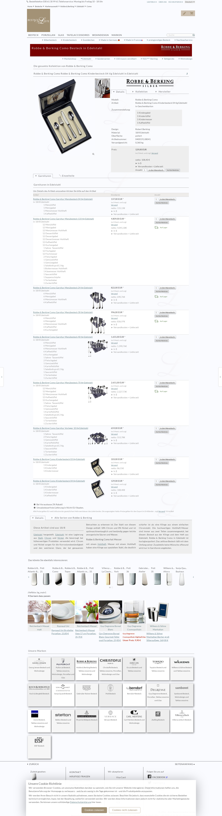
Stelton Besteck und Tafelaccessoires (63, 717)
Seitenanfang (184, 764)
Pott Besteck (110, 689)
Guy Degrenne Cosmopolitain (134, 615)
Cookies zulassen (94, 810)
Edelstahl (80, 6)
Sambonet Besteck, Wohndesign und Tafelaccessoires (181, 693)
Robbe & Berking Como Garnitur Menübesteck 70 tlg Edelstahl (70, 382)
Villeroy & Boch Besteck (181, 715)
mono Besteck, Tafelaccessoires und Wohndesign (39, 719)
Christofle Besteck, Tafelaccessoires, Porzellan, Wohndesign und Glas (110, 666)
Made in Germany (109, 40)
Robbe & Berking (67, 6)
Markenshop (70, 59)
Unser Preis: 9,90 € (132, 640)
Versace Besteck (110, 715)
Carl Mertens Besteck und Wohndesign (134, 717)
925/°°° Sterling (150, 59)
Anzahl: (139, 170)
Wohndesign (186, 59)
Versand (154, 153)
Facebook (158, 777)
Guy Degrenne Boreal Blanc (110, 615)
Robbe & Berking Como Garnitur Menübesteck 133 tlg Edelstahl (63, 219)
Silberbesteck (50, 40)
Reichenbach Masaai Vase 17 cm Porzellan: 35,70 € (85, 633)
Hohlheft (102, 544)
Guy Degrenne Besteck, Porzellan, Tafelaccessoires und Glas (158, 693)
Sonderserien (103, 59)
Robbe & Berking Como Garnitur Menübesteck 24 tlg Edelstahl (70, 287)
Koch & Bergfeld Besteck (39, 689)
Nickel (61, 538)
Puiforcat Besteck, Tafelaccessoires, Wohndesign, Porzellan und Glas (63, 668)
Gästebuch (152, 2)
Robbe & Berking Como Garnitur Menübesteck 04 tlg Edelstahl (63, 199)
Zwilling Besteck (158, 715)
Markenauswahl (51, 6)
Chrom (48, 538)
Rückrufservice (176, 2)
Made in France (133, 40)
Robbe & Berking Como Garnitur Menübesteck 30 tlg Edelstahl (70, 312)
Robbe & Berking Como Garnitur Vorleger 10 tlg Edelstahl (70, 428)
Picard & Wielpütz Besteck (86, 715)
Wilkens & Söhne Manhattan (158, 615)
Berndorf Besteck (134, 689)
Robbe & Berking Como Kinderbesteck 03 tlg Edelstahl (70, 459)
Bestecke (38, 6)
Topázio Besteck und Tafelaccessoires (158, 665)
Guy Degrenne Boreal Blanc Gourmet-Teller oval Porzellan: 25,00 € (110, 637)
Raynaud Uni (63, 613)
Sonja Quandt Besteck (63, 689)
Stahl (40, 538)
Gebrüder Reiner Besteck (86, 689)
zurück (34, 764)
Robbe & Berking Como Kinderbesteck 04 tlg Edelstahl (70, 481)
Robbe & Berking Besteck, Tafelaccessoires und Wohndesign (86, 666)
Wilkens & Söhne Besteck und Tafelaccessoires (181, 665)
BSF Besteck (39, 741)
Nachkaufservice (184, 40)
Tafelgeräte (169, 59)
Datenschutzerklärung (80, 802)
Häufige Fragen (80, 776)
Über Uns (163, 2)
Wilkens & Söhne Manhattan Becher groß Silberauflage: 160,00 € (157, 637)
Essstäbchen (89, 40)
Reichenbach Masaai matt (39, 615)
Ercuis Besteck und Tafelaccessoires (134, 665)
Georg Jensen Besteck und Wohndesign (39, 665)
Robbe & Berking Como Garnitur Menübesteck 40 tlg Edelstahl (70, 337)
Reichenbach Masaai (86, 613)
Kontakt (75, 772)
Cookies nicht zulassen (124, 810)
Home (29, 6)
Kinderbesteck (70, 40)
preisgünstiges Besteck (159, 40)
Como (89, 6)
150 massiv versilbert (126, 59)
